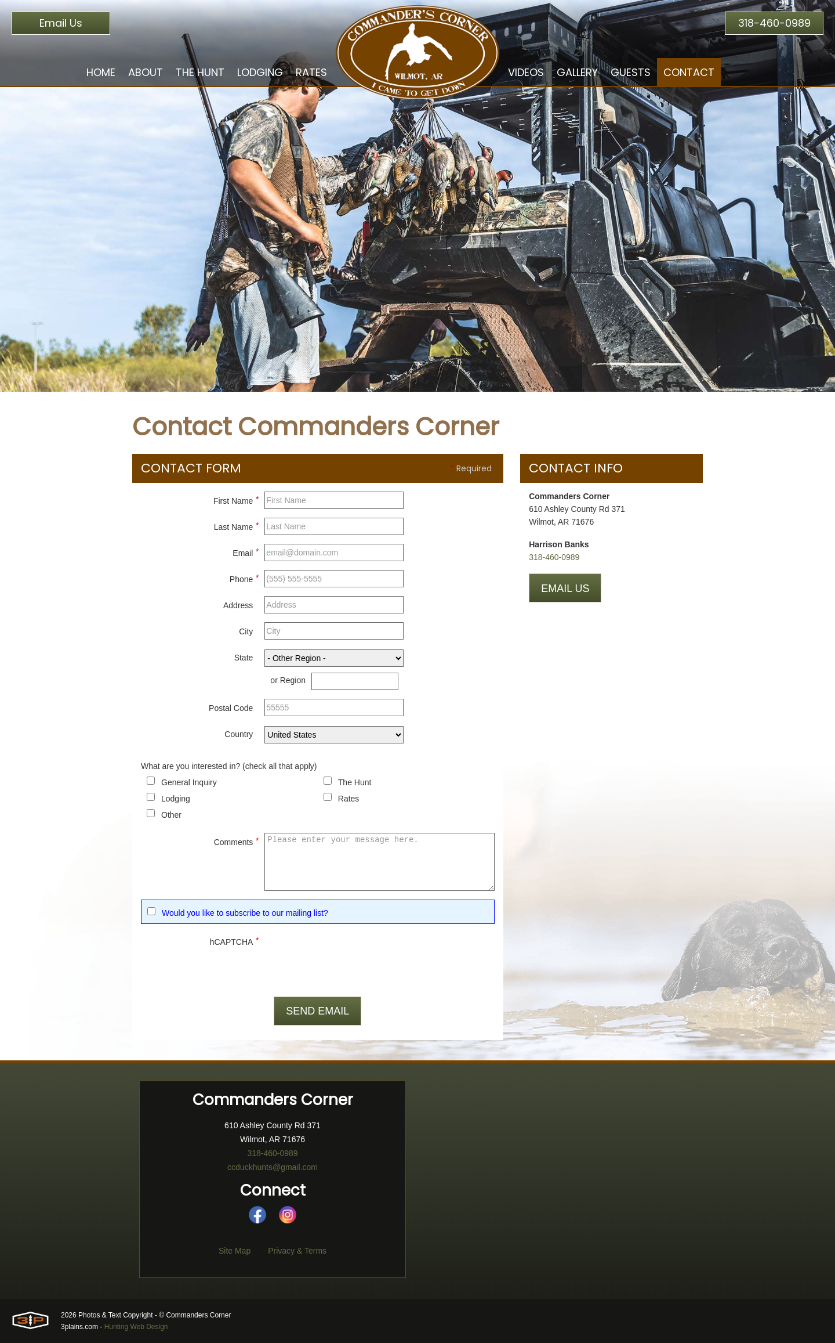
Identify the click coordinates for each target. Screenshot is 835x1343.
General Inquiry (189, 782)
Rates (349, 798)
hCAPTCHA (234, 940)
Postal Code (231, 708)
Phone (244, 577)
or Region (288, 680)
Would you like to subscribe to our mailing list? (245, 913)
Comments (236, 840)
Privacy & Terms (297, 1250)
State (243, 657)
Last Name (236, 525)
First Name (236, 499)
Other (171, 814)
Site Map (235, 1250)
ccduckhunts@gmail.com (272, 1167)
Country (238, 734)
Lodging (175, 798)
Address (238, 605)
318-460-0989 (774, 23)
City (246, 631)
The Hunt (355, 782)
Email (246, 551)
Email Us (60, 23)
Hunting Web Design (136, 1327)
